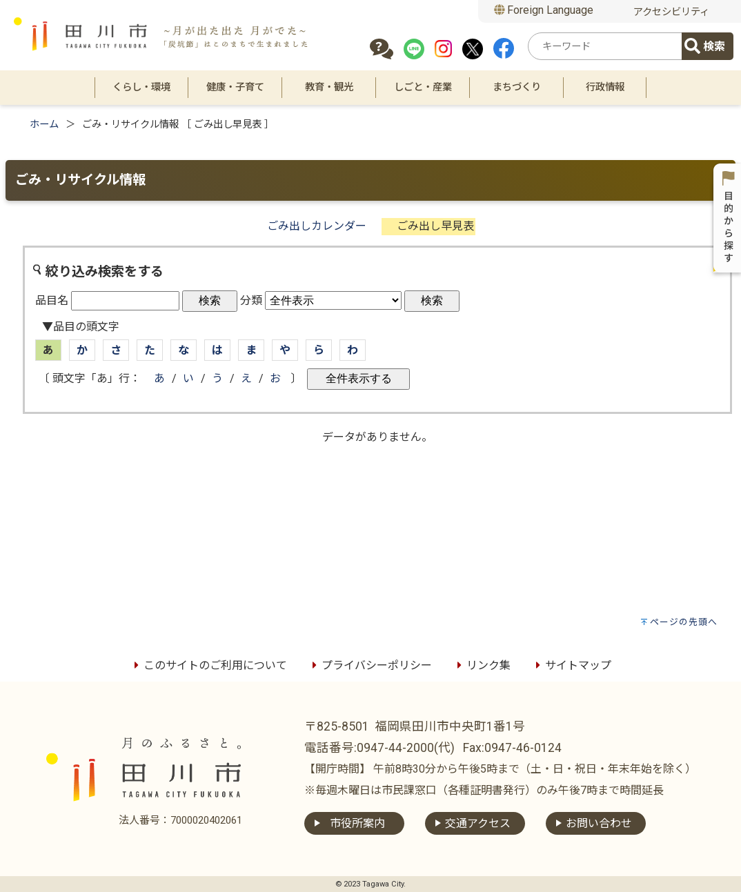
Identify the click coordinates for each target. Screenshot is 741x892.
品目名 (51, 300)
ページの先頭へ (684, 622)
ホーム (44, 124)
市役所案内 (357, 823)
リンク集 (482, 665)
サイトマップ (571, 665)
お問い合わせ (599, 823)
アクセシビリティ (671, 12)
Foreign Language (544, 10)
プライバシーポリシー (370, 665)
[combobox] (607, 46)
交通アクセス (478, 823)
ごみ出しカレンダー (316, 225)
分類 (251, 300)
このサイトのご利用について (208, 665)
